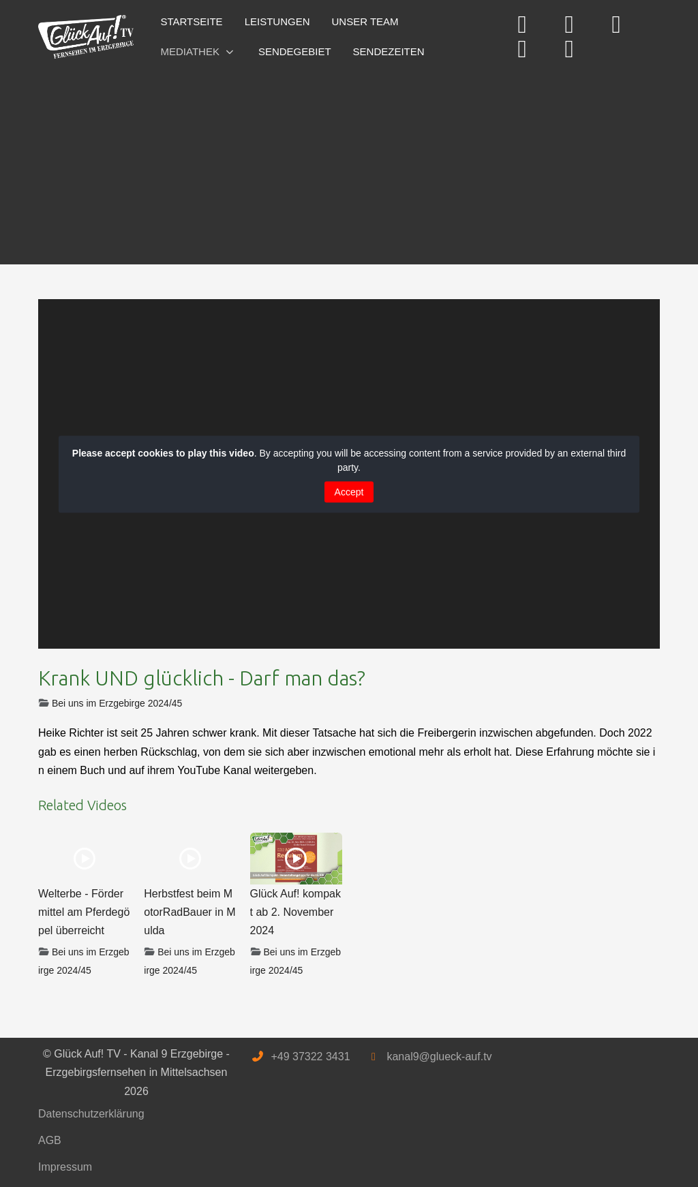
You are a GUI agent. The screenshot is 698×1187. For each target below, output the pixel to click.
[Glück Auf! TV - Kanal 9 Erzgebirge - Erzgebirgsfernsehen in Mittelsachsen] (86, 37)
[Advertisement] (349, 162)
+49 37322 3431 (310, 1056)
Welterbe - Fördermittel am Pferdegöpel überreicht (84, 912)
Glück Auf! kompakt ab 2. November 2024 (295, 912)
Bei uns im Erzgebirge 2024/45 (117, 703)
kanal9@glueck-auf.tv (438, 1056)
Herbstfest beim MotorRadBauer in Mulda (189, 912)
